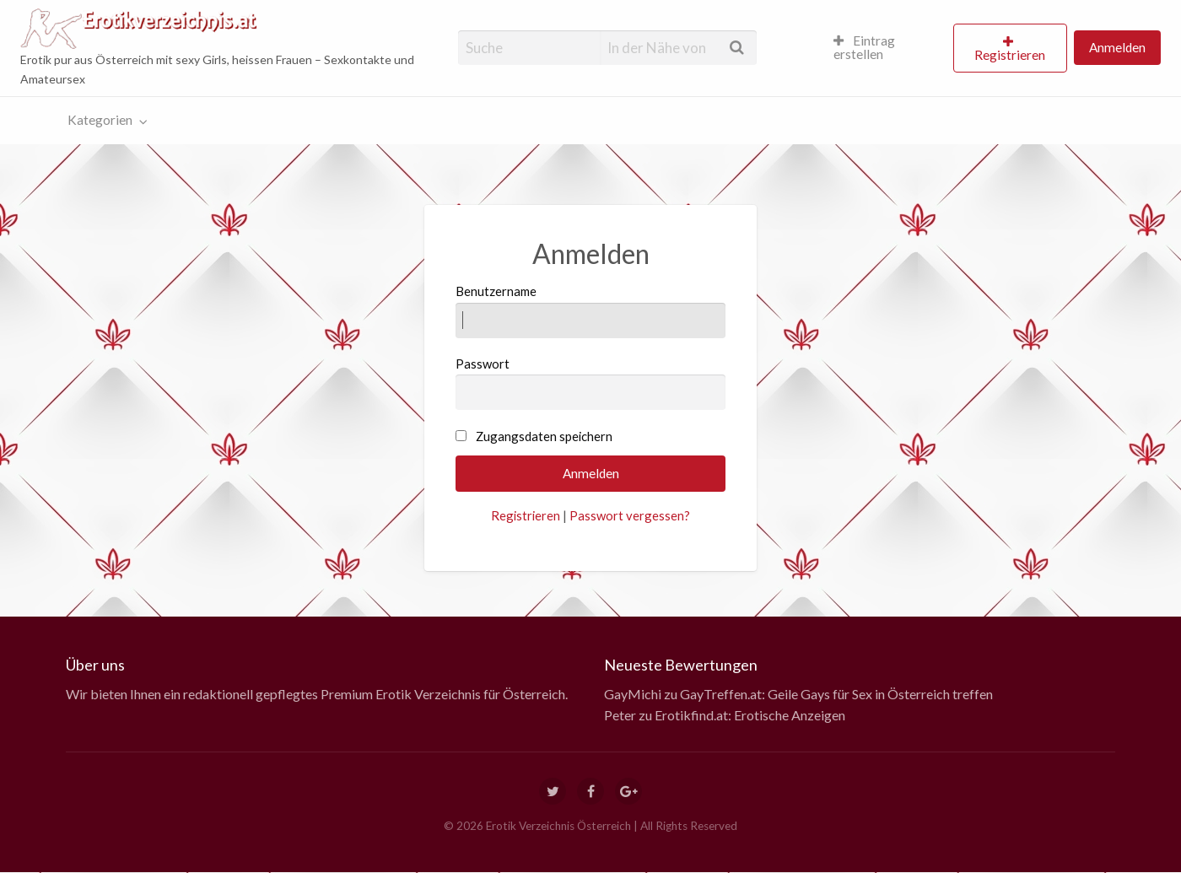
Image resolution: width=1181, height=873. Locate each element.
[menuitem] (886, 48)
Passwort (591, 383)
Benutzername (591, 310)
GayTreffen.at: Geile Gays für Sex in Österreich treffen (836, 694)
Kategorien (99, 119)
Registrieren (1009, 54)
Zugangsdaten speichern (544, 436)
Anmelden (1117, 47)
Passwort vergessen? (629, 515)
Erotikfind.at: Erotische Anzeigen (750, 715)
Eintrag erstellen (864, 47)
